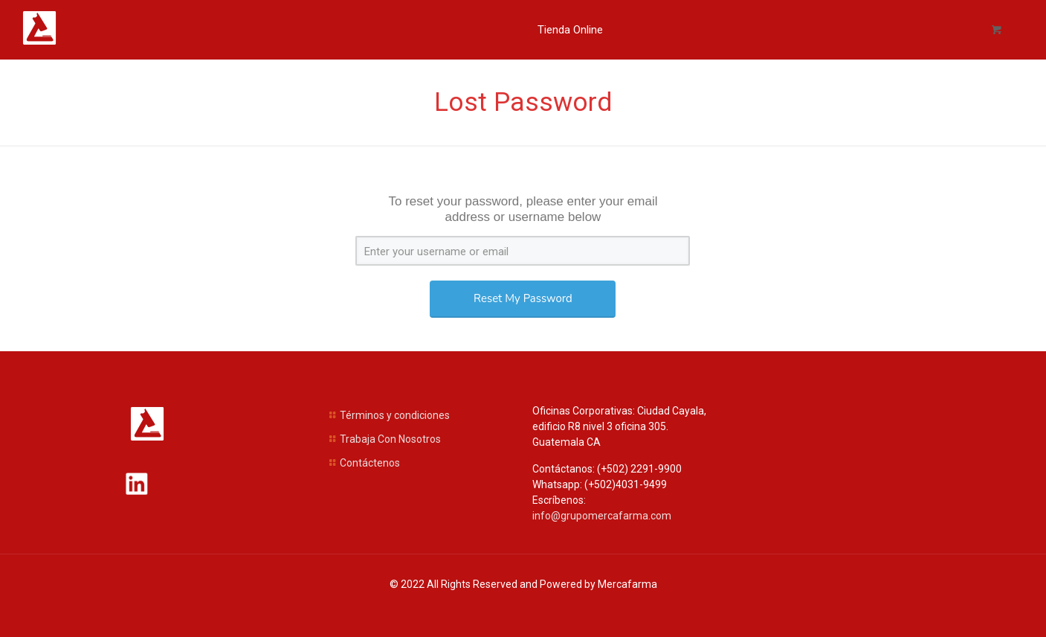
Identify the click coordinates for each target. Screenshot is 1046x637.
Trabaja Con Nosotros (390, 439)
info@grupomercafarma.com (601, 516)
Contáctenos (370, 463)
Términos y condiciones (395, 415)
